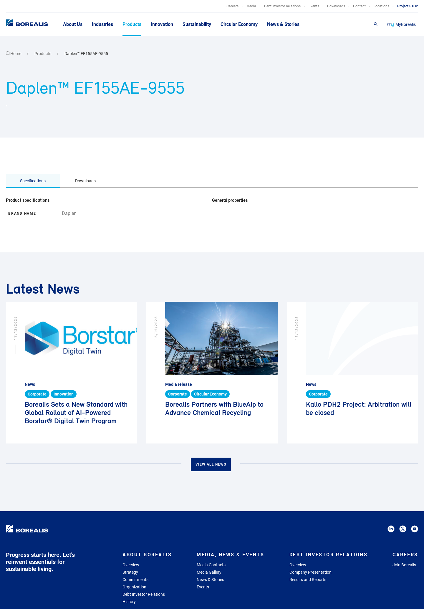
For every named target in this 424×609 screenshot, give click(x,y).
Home (14, 53)
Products (43, 53)
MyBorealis (402, 24)
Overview (130, 564)
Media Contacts (211, 564)
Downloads (85, 180)
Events (203, 587)
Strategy (130, 572)
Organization (134, 587)
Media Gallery (209, 572)
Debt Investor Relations (143, 594)
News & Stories (210, 579)
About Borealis (147, 554)
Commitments (135, 579)
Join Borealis (404, 564)
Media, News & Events (230, 554)
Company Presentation (310, 572)
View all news (211, 464)
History (129, 601)
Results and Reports (307, 579)
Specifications (33, 180)
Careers (405, 554)
